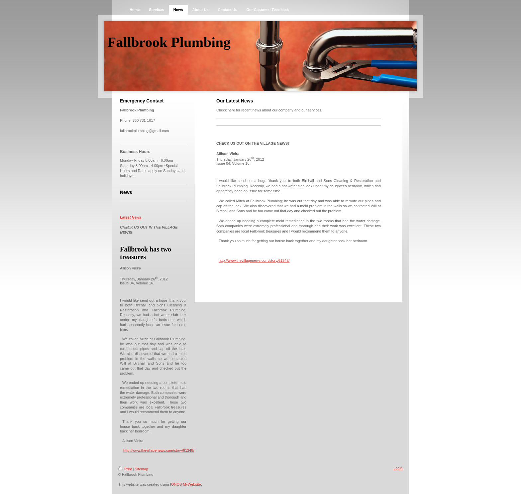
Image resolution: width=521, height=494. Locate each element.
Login (397, 468)
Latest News (130, 217)
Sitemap (141, 469)
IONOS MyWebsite (185, 484)
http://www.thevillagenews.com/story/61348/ (158, 450)
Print (125, 469)
